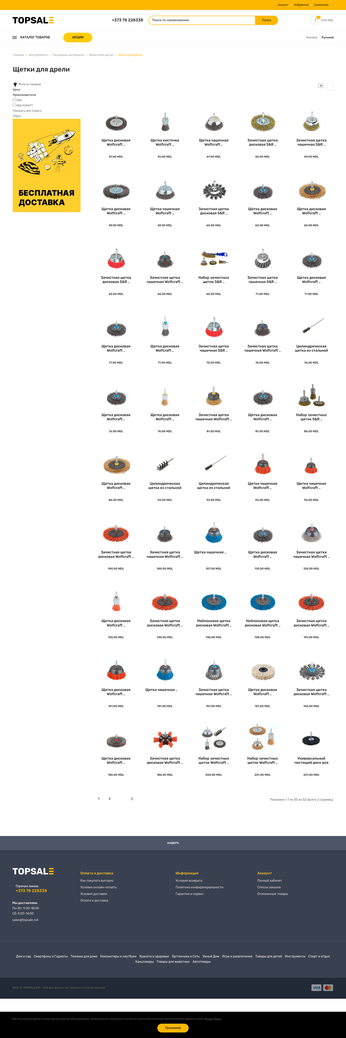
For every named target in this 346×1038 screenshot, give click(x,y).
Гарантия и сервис (189, 937)
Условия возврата (189, 924)
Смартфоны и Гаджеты (51, 996)
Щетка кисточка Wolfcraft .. (164, 147)
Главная (18, 56)
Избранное (292, 5)
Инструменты (38, 56)
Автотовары (202, 1001)
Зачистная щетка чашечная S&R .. (311, 147)
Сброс (17, 117)
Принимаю (173, 1028)
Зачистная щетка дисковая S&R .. (262, 147)
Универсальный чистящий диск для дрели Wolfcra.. (311, 799)
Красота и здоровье (154, 996)
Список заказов (269, 931)
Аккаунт (269, 5)
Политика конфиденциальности (199, 931)
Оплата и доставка (94, 944)
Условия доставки (93, 937)
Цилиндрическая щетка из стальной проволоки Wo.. (311, 365)
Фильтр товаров (27, 86)
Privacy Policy (212, 1018)
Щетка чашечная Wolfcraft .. (214, 147)
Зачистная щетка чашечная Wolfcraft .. (165, 292)
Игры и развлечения (237, 996)
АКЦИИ (77, 39)
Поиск (259, 21)
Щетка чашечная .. (210, 580)
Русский (328, 39)
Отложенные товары (272, 937)
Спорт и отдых (319, 996)
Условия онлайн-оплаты (98, 931)
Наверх (173, 882)
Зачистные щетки (101, 56)
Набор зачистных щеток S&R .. (213, 292)
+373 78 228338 (127, 21)
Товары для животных (173, 1001)
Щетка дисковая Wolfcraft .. (116, 147)
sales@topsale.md (25, 959)
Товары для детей (268, 996)
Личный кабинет (269, 924)
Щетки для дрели (130, 56)
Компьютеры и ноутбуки (118, 996)
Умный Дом (211, 996)
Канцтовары (144, 1001)
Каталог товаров (31, 39)
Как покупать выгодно (96, 924)
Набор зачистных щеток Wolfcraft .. (213, 799)
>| (132, 838)
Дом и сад (23, 996)
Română (311, 39)
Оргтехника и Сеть (185, 996)
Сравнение (317, 5)
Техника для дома (84, 996)
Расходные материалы (68, 56)
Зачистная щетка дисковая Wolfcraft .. (116, 582)
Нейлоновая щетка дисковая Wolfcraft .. (213, 654)
